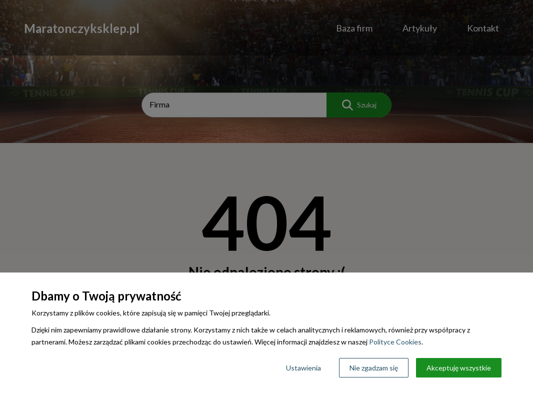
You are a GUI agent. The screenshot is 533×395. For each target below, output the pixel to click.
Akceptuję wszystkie (458, 368)
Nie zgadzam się (374, 368)
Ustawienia (303, 368)
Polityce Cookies (395, 342)
